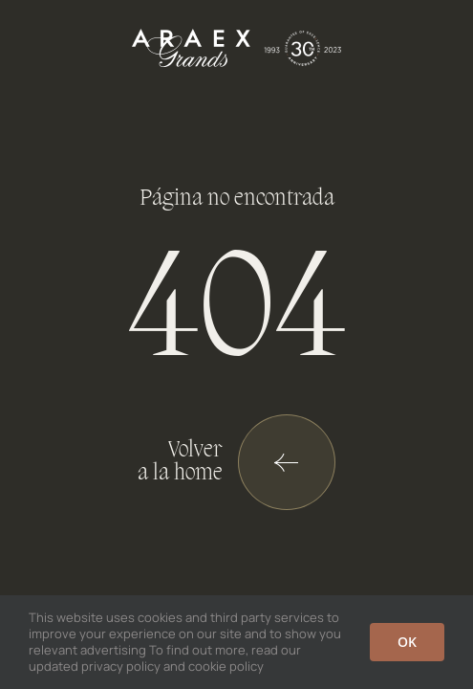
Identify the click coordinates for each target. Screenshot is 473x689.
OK (407, 642)
